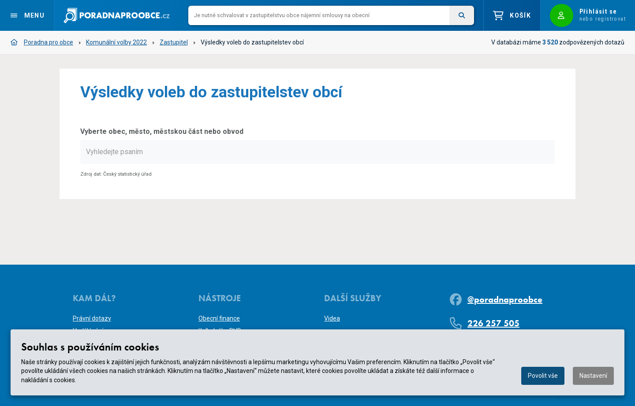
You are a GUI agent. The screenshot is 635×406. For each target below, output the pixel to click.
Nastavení (593, 375)
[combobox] (317, 152)
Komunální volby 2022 (116, 42)
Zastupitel (174, 42)
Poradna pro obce (42, 42)
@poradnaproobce (504, 299)
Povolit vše (543, 375)
